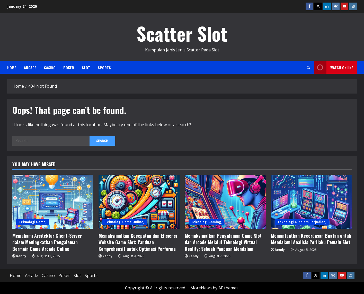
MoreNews (201, 288)
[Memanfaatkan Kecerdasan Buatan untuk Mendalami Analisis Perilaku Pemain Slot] (311, 202)
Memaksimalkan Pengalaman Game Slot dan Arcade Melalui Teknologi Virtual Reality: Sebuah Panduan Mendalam (223, 242)
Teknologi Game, (32, 222)
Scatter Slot (182, 33)
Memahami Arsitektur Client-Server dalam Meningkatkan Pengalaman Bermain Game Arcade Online (47, 242)
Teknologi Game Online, (124, 222)
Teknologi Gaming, (206, 222)
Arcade (30, 67)
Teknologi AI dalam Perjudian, (301, 222)
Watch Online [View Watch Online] (333, 67)
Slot (86, 67)
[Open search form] (308, 67)
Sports (104, 67)
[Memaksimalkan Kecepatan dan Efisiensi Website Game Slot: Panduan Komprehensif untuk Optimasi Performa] (139, 202)
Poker (68, 67)
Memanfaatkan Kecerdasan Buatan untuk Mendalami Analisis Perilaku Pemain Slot (311, 238)
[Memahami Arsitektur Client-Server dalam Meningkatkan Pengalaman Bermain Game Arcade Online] (52, 202)
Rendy (21, 256)
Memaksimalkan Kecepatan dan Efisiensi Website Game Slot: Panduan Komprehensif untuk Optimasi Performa (138, 242)
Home (11, 67)
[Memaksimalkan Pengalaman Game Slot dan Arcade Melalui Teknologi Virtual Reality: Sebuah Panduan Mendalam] (225, 202)
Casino (50, 67)
